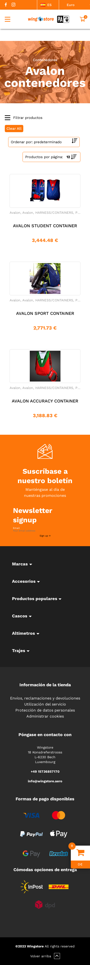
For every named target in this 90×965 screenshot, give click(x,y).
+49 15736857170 (45, 771)
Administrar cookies (45, 716)
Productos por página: (44, 157)
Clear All (14, 128)
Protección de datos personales (45, 710)
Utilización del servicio (45, 704)
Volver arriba (45, 956)
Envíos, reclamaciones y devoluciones (45, 698)
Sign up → (45, 535)
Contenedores (45, 60)
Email (16, 528)
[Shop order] (44, 142)
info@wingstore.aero (45, 781)
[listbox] (48, 5)
